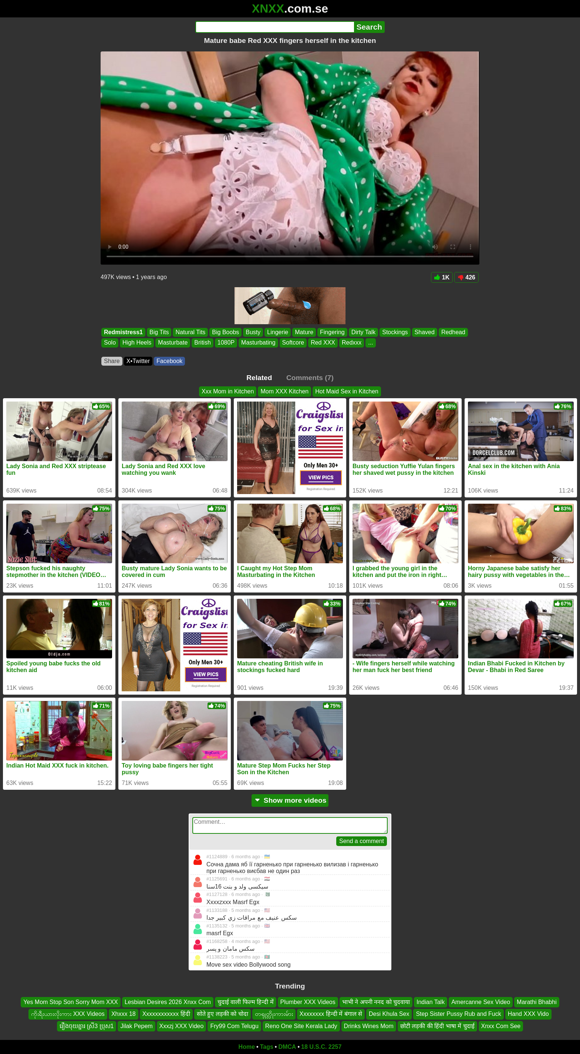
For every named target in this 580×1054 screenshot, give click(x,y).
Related (259, 378)
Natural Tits (190, 332)
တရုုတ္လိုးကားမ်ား (274, 1014)
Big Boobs (225, 332)
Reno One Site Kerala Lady (301, 1026)
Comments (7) (310, 378)
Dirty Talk (363, 332)
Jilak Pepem (136, 1026)
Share (112, 361)
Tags (266, 1047)
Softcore (293, 343)
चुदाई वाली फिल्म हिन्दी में (246, 1002)
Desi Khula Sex (389, 1014)
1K (441, 277)
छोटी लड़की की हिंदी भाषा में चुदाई (437, 1026)
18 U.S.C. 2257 (321, 1047)
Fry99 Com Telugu (234, 1026)
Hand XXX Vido (528, 1014)
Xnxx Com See (501, 1026)
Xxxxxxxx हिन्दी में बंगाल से (331, 1014)
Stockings (395, 332)
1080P (226, 343)
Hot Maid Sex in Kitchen (346, 391)
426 (466, 277)
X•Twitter (138, 361)
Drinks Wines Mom (369, 1026)
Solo (110, 343)
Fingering (332, 332)
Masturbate (173, 343)
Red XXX (323, 343)
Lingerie (277, 332)
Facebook (169, 361)
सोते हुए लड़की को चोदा (222, 1014)
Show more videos (290, 800)
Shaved (425, 332)
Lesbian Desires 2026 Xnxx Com (168, 1002)
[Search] (274, 27)
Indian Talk (431, 1002)
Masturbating (258, 343)
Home (247, 1047)
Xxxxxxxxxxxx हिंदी (166, 1014)
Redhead (453, 332)
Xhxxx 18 (123, 1014)
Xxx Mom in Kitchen (228, 391)
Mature (304, 332)
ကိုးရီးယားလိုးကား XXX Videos (68, 1014)
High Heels (136, 343)
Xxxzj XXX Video (181, 1026)
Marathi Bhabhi (537, 1002)
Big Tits (159, 332)
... (370, 343)
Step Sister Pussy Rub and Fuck (458, 1014)
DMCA (287, 1047)
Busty (253, 332)
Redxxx (351, 343)
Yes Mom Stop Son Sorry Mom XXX (70, 1002)
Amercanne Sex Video (480, 1002)
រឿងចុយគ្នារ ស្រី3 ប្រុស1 (87, 1026)
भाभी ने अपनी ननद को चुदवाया (376, 1002)
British (202, 343)
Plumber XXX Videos (307, 1002)
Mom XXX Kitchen (284, 391)
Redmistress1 (123, 332)
